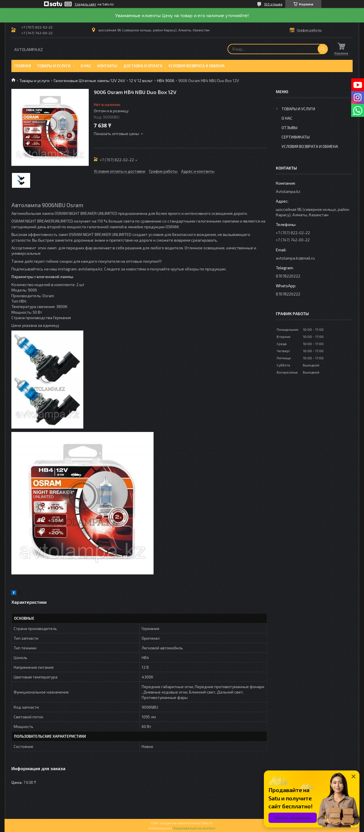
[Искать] (323, 49)
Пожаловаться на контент (194, 828)
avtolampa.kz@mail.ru (295, 258)
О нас (85, 66)
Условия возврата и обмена (196, 66)
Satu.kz (207, 823)
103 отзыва (273, 4)
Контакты (107, 66)
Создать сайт (85, 4)
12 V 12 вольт (141, 80)
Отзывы (289, 127)
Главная (22, 66)
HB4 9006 (165, 80)
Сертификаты (296, 136)
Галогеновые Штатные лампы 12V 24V (89, 80)
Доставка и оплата (142, 66)
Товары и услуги (54, 66)
